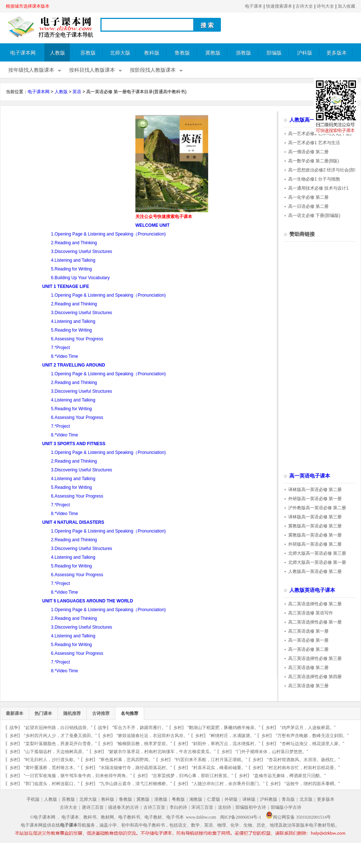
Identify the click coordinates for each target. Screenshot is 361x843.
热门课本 (43, 713)
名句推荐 (129, 713)
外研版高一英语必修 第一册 (315, 498)
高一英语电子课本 (309, 476)
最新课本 (14, 713)
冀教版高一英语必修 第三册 (315, 526)
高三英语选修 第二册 (308, 667)
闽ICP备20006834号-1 (240, 817)
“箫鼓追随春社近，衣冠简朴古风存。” (152, 735)
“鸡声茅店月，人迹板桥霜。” (308, 727)
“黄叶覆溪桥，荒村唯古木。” (51, 767)
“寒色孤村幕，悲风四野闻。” (126, 759)
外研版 (231, 799)
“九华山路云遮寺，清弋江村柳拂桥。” (135, 783)
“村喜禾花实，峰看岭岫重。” (219, 767)
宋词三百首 (202, 807)
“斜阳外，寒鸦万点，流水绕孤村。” (226, 743)
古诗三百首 (154, 807)
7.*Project (60, 347)
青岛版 (288, 799)
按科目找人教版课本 (92, 70)
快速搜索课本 (279, 6)
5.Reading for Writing (71, 269)
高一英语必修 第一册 (308, 640)
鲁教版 (182, 53)
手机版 (33, 799)
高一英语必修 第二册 (308, 649)
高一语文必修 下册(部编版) (314, 215)
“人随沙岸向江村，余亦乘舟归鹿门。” (228, 783)
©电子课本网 (42, 817)
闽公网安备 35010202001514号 (298, 817)
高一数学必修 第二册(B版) (313, 160)
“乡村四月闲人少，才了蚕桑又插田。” (60, 735)
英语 (76, 91)
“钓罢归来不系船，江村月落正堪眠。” (210, 759)
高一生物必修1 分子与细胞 (314, 179)
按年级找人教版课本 (31, 70)
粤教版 (178, 799)
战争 (13, 727)
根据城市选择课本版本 (27, 6)
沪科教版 (268, 799)
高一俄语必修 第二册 (308, 151)
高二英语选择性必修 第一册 (315, 622)
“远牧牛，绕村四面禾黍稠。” (312, 783)
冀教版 (213, 53)
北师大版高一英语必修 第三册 (317, 553)
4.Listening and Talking (73, 260)
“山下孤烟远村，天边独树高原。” (56, 751)
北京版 (306, 799)
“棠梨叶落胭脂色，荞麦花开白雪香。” (60, 743)
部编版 (274, 53)
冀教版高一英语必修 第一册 (315, 535)
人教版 (57, 53)
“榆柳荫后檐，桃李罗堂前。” (144, 743)
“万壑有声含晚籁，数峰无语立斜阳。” (312, 735)
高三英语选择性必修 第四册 (315, 676)
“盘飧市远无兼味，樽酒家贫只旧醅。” (289, 775)
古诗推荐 (101, 713)
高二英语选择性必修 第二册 (315, 603)
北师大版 (120, 53)
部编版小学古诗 (286, 807)
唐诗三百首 (93, 807)
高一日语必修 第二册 (308, 206)
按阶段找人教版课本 (153, 70)
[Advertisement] (67, 166)
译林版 (248, 799)
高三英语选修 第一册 (308, 631)
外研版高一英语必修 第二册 (315, 544)
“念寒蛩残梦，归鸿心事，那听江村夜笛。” (192, 775)
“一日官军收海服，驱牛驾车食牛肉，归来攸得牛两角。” (78, 775)
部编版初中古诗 (250, 807)
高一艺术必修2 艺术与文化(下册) (320, 133)
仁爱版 (213, 799)
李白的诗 (178, 807)
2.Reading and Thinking (74, 242)
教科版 (151, 53)
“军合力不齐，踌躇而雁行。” (139, 727)
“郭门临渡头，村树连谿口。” (51, 783)
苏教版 (88, 53)
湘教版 (195, 799)
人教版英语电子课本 (312, 590)
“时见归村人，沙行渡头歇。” (51, 759)
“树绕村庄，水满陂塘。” (232, 735)
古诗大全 (304, 6)
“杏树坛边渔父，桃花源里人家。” (312, 743)
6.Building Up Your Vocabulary (80, 277)
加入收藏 (346, 6)
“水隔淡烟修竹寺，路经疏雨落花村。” (135, 767)
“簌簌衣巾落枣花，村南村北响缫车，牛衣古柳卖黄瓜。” (161, 751)
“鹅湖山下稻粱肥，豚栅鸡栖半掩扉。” (223, 727)
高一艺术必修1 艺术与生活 (314, 142)
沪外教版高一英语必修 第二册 (317, 507)
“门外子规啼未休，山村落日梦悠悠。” (271, 751)
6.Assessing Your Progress (77, 338)
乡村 (177, 727)
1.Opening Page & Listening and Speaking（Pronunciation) (108, 234)
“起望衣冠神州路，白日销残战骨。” (58, 727)
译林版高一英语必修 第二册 (315, 489)
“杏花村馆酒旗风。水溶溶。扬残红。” (303, 759)
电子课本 (253, 6)
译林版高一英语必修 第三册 (315, 516)
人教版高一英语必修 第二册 (315, 571)
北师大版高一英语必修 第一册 (317, 562)
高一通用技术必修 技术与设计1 (318, 188)
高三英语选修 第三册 (308, 685)
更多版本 (336, 53)
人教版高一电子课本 (312, 120)
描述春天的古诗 (123, 807)
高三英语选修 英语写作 (310, 613)
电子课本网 (23, 53)
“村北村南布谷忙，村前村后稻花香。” (303, 767)
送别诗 (224, 807)
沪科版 (304, 53)
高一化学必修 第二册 (308, 197)
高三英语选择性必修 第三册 (315, 658)
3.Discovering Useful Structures (81, 251)
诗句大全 (325, 6)
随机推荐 (72, 713)
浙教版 (243, 53)
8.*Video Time (64, 356)
